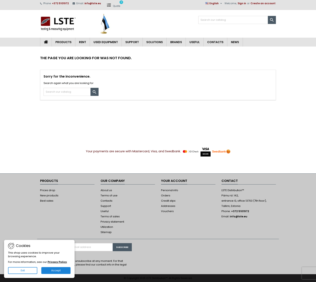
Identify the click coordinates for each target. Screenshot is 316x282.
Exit (23, 270)
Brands (176, 42)
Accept (56, 270)
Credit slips (168, 201)
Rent (82, 42)
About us (106, 190)
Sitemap (106, 232)
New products (49, 195)
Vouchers (167, 211)
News (235, 42)
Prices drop (47, 190)
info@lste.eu (92, 3)
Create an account (263, 3)
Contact (229, 180)
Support (132, 42)
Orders (165, 195)
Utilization (107, 227)
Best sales (46, 201)
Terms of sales (110, 216)
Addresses (168, 206)
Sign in (242, 3)
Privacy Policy (57, 262)
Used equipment (106, 42)
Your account (174, 180)
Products (63, 42)
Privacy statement (112, 222)
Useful (194, 42)
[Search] (237, 20)
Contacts (215, 42)
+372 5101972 (60, 3)
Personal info (169, 190)
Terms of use (109, 195)
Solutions (154, 42)
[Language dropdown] (214, 3)
